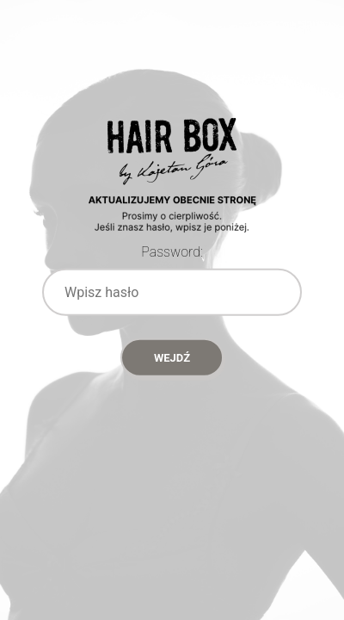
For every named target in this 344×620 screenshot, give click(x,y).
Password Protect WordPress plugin (172, 198)
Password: (172, 252)
